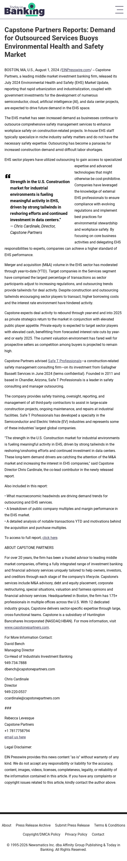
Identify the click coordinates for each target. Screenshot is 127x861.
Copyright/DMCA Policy (41, 834)
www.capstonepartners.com (27, 627)
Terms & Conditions (109, 825)
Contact (98, 834)
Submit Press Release (72, 825)
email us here (15, 737)
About (6, 825)
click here (49, 538)
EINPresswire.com (76, 70)
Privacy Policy (76, 834)
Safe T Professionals (64, 361)
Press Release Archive (33, 825)
